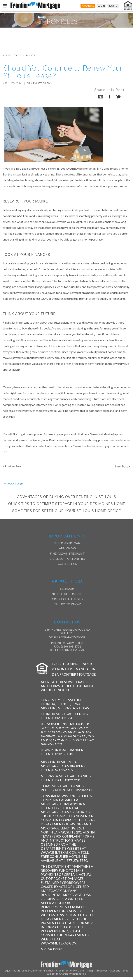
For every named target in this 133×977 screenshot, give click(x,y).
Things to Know (67, 604)
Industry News (38, 83)
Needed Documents (67, 594)
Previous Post (12, 466)
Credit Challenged (67, 599)
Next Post (122, 466)
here (86, 434)
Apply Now (67, 548)
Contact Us (67, 563)
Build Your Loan (67, 543)
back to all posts (19, 55)
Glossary (67, 588)
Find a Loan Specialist (67, 553)
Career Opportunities (67, 558)
